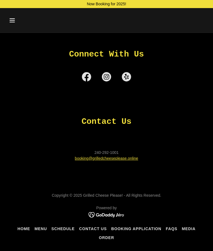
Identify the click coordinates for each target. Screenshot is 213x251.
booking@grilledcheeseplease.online (106, 158)
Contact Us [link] (93, 229)
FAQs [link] (172, 229)
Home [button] (23, 229)
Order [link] (106, 237)
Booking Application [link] (136, 229)
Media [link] (189, 229)
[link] (87, 78)
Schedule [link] (63, 229)
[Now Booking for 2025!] (106, 4)
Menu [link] (41, 229)
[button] (29, 20)
